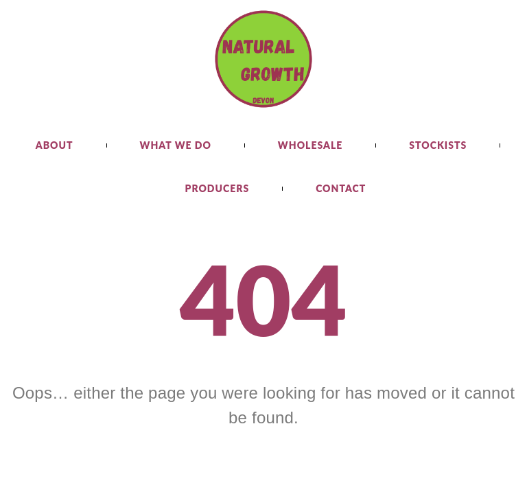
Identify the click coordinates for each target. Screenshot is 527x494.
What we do (175, 145)
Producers (217, 188)
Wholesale (310, 145)
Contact (341, 188)
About (54, 145)
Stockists (438, 145)
